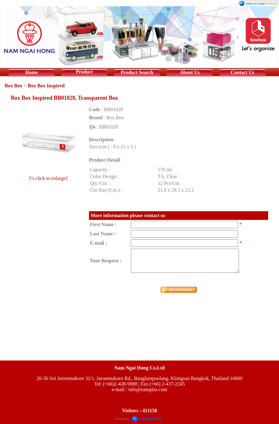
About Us (190, 72)
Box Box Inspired (46, 85)
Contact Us (242, 72)
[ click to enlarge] (48, 178)
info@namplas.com (147, 389)
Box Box (13, 85)
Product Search (137, 72)
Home (31, 72)
